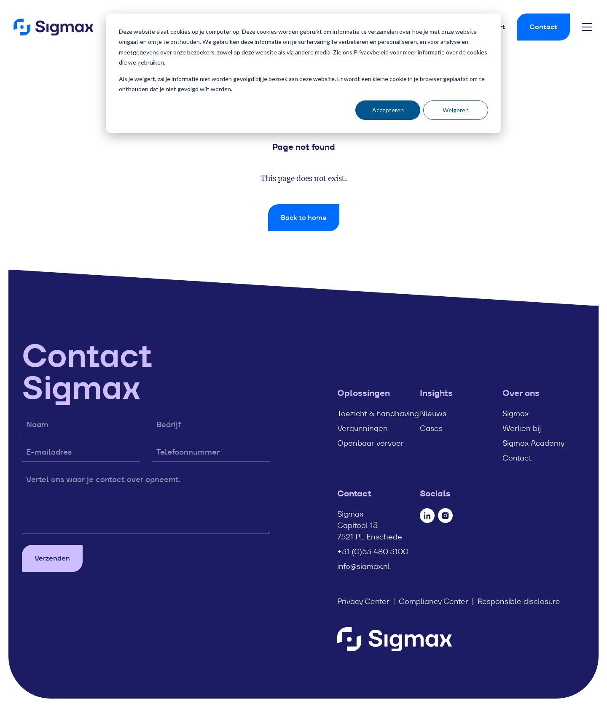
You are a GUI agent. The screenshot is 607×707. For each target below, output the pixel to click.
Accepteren (388, 110)
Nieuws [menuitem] (433, 413)
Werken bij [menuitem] (521, 428)
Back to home (304, 217)
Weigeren (456, 110)
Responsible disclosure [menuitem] (519, 601)
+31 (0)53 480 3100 (372, 551)
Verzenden (52, 558)
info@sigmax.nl (363, 566)
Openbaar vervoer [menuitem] (370, 443)
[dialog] (303, 73)
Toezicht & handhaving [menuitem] (378, 413)
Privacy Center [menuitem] (363, 601)
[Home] (53, 27)
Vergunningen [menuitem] (362, 428)
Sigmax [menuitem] (515, 413)
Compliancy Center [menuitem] (433, 601)
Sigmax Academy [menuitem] (533, 443)
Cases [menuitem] (431, 428)
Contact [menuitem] (517, 458)
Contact (543, 26)
